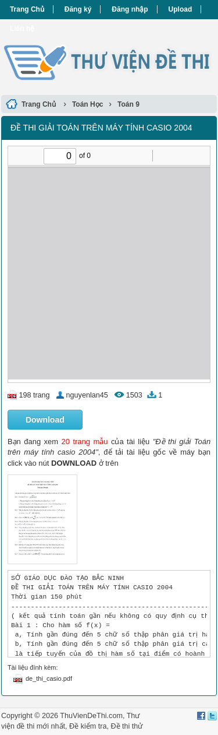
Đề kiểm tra (87, 726)
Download (45, 419)
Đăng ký (78, 9)
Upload (180, 9)
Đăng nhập (130, 9)
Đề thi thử (126, 726)
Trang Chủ (27, 9)
